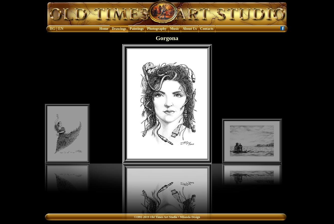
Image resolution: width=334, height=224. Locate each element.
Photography (157, 29)
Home (104, 29)
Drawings (119, 29)
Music (174, 29)
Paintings (137, 29)
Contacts (207, 29)
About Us (190, 29)
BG (52, 28)
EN (60, 28)
